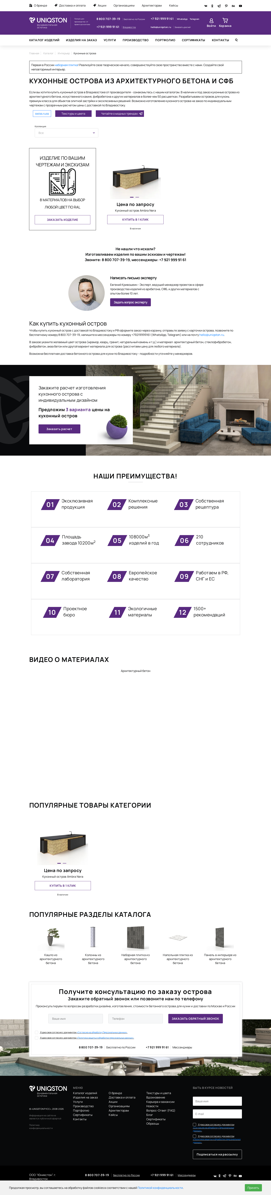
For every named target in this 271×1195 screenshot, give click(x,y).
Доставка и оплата (70, 5)
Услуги (110, 40)
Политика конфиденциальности (41, 1127)
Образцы (152, 1124)
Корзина (225, 26)
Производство (136, 40)
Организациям (124, 5)
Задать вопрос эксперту (130, 302)
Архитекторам (152, 5)
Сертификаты (193, 40)
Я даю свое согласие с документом (81, 1032)
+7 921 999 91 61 (108, 27)
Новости (152, 1106)
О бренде (38, 5)
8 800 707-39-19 (109, 19)
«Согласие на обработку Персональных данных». (102, 1032)
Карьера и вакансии (160, 1102)
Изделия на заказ (81, 40)
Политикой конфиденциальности (160, 1188)
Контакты (220, 40)
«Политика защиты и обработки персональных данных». (105, 1037)
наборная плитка (66, 65)
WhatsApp (182, 19)
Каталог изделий (44, 40)
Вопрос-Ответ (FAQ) (161, 1110)
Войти (211, 26)
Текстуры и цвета (73, 114)
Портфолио (165, 40)
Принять (253, 1188)
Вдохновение (155, 1097)
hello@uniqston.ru (161, 27)
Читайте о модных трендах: (119, 114)
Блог (149, 1115)
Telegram (194, 19)
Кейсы (173, 5)
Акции (100, 5)
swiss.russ (42, 114)
